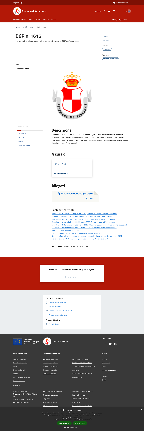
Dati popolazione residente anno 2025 (66, 230)
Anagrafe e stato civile (50, 359)
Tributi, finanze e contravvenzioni (83, 366)
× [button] (141, 409)
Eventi (104, 380)
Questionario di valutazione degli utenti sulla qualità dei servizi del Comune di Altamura (84, 213)
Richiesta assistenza (50, 402)
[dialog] (72, 419)
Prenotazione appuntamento (52, 391)
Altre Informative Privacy (81, 398)
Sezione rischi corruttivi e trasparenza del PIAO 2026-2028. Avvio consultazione (82, 216)
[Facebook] (101, 11)
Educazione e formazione (80, 359)
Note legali (76, 402)
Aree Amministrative (20, 363)
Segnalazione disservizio (51, 395)
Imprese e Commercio (50, 366)
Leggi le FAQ (47, 398)
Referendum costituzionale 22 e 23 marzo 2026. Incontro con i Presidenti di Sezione (83, 219)
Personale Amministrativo (22, 377)
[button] (72, 428)
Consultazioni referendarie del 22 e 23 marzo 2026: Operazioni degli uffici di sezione (83, 222)
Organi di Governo (19, 359)
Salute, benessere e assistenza (82, 373)
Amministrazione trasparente (82, 391)
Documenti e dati (19, 381)
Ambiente (75, 370)
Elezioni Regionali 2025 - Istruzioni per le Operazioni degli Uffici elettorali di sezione (83, 238)
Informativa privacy (79, 395)
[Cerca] (128, 11)
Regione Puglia (18, 2)
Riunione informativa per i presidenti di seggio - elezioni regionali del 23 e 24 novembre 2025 (87, 236)
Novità (24, 27)
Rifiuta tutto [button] (80, 423)
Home (18, 27)
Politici (15, 373)
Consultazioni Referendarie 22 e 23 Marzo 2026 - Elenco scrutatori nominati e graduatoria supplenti (89, 224)
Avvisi (104, 366)
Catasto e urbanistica (50, 370)
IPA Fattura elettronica (50, 406)
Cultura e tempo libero (50, 363)
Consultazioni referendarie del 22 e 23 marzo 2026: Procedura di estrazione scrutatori (84, 227)
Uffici (15, 366)
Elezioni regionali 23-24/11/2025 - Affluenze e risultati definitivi (76, 233)
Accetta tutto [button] (64, 423)
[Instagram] (111, 11)
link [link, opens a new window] (91, 419)
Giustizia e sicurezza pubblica (82, 363)
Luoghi (104, 376)
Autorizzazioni (77, 377)
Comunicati (106, 363)
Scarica (89, 198)
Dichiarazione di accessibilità (82, 406)
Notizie (32, 27)
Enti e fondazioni (19, 370)
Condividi (107, 36)
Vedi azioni (107, 41)
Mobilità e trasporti (49, 373)
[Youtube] (106, 11)
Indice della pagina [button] (24, 127)
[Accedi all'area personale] (121, 2)
